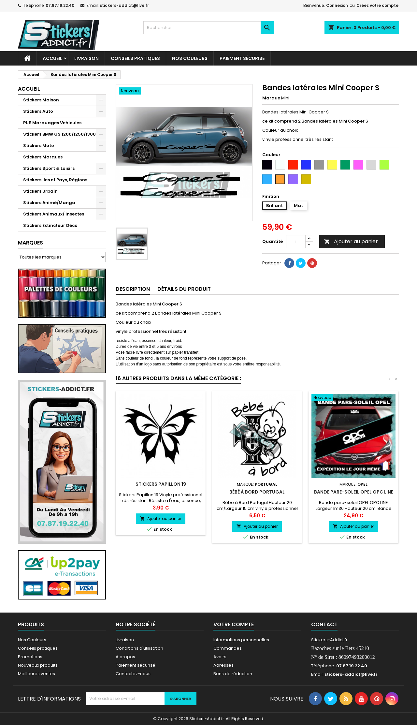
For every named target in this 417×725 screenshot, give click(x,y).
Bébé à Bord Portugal (257, 492)
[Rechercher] (208, 27)
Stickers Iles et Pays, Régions (55, 180)
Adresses (223, 665)
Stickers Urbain (40, 191)
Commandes (227, 648)
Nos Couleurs (190, 58)
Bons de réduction (232, 674)
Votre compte (233, 624)
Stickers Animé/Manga (49, 203)
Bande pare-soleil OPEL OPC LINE (353, 492)
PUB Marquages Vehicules (52, 123)
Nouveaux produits (38, 665)
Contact (324, 624)
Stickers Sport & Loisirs (49, 168)
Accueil (52, 58)
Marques (30, 242)
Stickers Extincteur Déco (50, 225)
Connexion (337, 5)
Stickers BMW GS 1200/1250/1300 (59, 134)
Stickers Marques (43, 157)
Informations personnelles (241, 640)
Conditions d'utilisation (139, 648)
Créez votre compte (377, 5)
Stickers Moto (38, 145)
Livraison (86, 58)
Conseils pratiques (38, 648)
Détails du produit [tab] (184, 289)
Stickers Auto (38, 111)
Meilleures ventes (36, 674)
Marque (271, 98)
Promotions (30, 657)
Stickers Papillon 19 (161, 484)
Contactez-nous (133, 674)
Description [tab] (133, 289)
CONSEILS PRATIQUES (135, 58)
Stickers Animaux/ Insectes (53, 214)
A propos (125, 657)
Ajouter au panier (351, 241)
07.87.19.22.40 (60, 5)
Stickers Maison (41, 100)
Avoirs (219, 657)
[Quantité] (296, 241)
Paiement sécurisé (242, 58)
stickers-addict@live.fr (124, 5)
